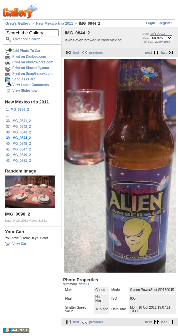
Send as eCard (23, 79)
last (164, 52)
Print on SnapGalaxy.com (32, 73)
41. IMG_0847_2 (18, 149)
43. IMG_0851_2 (18, 160)
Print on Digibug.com (29, 56)
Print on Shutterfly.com (30, 68)
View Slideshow (24, 90)
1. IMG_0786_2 (17, 109)
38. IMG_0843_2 (18, 132)
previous (96, 52)
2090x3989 (162, 41)
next (148, 52)
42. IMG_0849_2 (18, 155)
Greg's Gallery (17, 23)
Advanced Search (26, 39)
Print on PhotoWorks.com (32, 62)
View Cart (19, 244)
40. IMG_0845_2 (18, 143)
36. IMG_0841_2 (18, 121)
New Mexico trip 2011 (54, 23)
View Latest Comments (30, 85)
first (76, 52)
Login (150, 23)
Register (165, 23)
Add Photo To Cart (27, 51)
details (84, 284)
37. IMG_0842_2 (18, 126)
